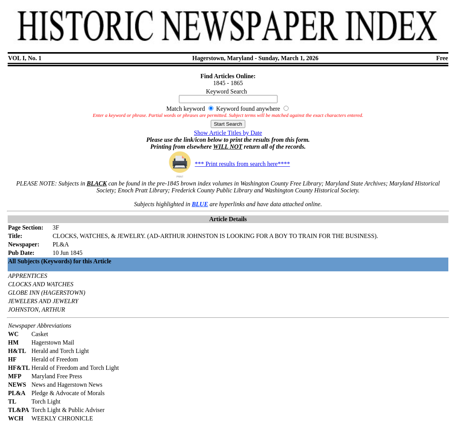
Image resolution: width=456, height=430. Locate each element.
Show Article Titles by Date (228, 133)
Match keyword (185, 108)
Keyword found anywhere (248, 108)
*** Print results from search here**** (228, 164)
